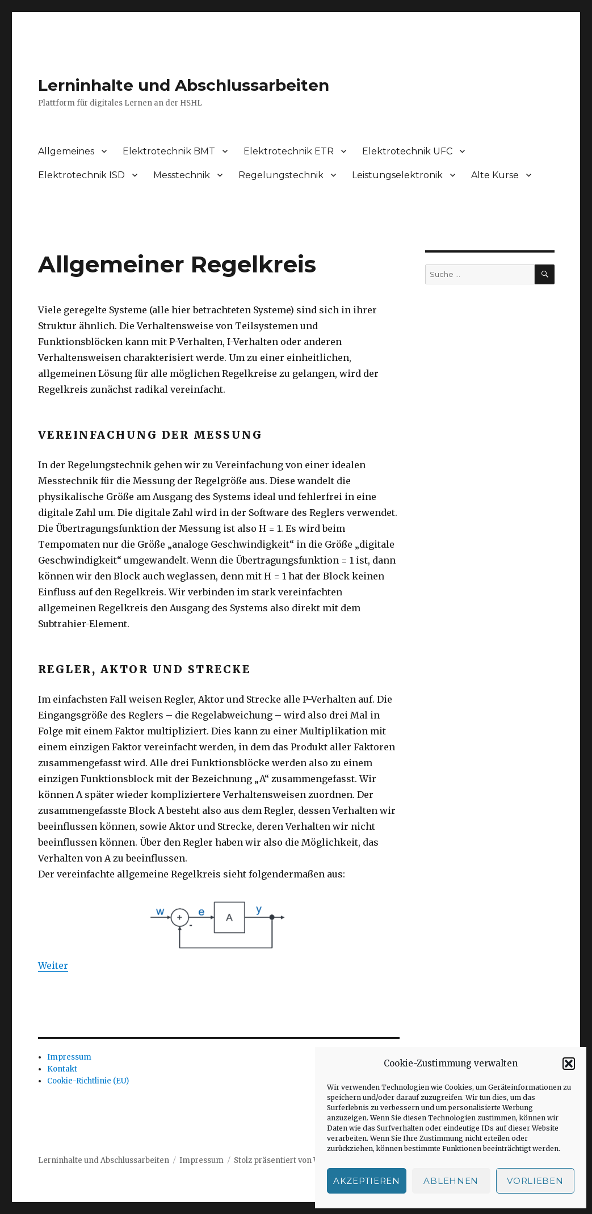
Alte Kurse (495, 175)
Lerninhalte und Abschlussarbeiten (183, 85)
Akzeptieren (366, 1180)
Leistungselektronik (397, 175)
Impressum (69, 1057)
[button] (568, 1063)
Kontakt (62, 1069)
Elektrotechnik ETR (288, 151)
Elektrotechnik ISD (81, 175)
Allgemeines (66, 151)
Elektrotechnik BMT (169, 151)
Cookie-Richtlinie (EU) (88, 1081)
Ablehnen (450, 1180)
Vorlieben (535, 1180)
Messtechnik (181, 175)
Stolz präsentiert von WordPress (294, 1160)
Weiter (53, 965)
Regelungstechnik (281, 175)
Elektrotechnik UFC (407, 151)
